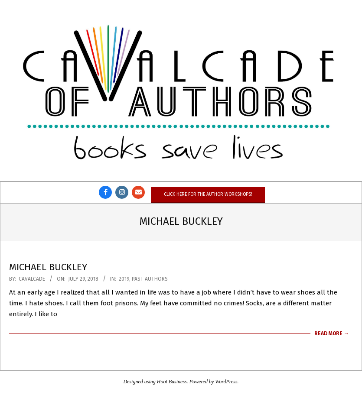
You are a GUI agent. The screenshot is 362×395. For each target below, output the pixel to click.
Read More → (331, 333)
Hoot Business (172, 382)
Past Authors (150, 279)
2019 (124, 279)
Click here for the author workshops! (208, 194)
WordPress (226, 382)
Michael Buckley (48, 267)
